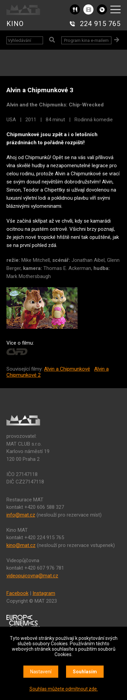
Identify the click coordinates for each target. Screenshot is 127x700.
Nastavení (40, 671)
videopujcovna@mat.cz (32, 576)
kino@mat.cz (21, 545)
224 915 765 (100, 23)
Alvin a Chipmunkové (67, 369)
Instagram (44, 593)
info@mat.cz (20, 515)
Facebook (17, 593)
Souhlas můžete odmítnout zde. (63, 689)
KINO (15, 24)
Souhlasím (85, 671)
